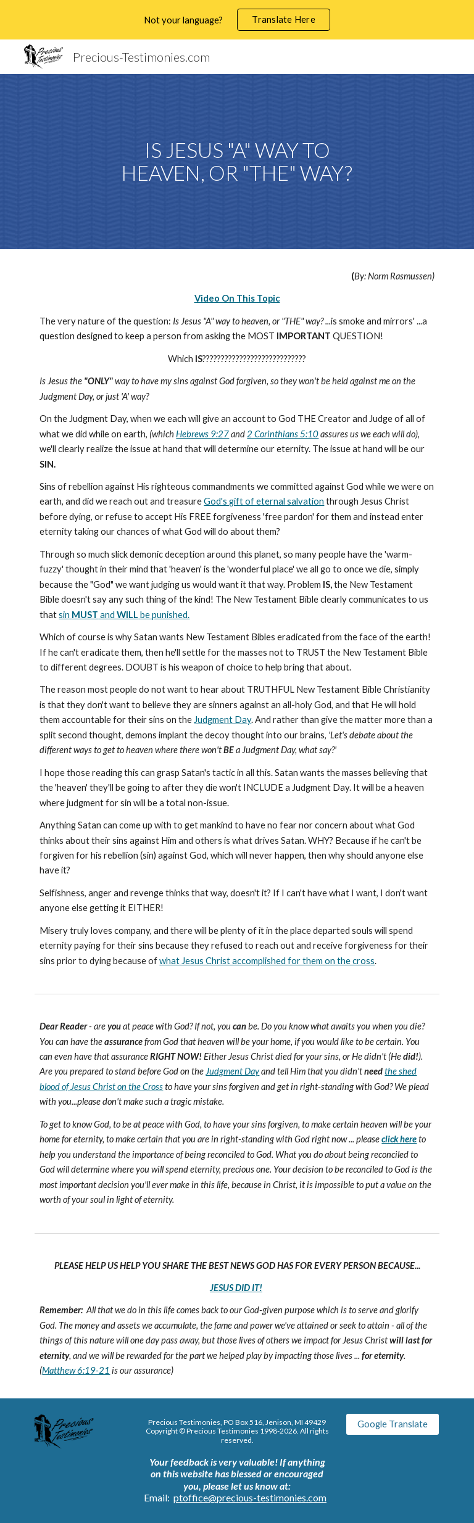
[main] (237, 161)
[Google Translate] (392, 1424)
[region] (237, 19)
